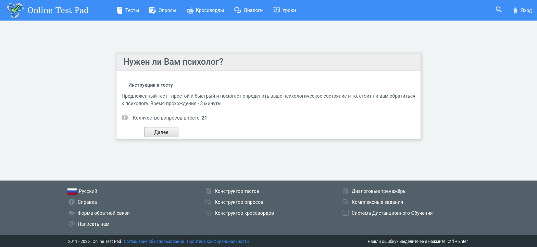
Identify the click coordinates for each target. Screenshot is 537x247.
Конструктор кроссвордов (244, 213)
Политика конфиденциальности (218, 241)
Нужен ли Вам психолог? (173, 62)
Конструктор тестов (237, 191)
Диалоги (248, 10)
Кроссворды (205, 10)
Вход (522, 10)
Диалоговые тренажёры (379, 191)
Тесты (127, 10)
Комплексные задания (377, 202)
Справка (87, 202)
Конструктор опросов (239, 202)
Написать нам (93, 224)
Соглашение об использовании (154, 241)
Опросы (162, 10)
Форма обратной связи (104, 213)
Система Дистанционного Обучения (392, 213)
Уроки (284, 10)
